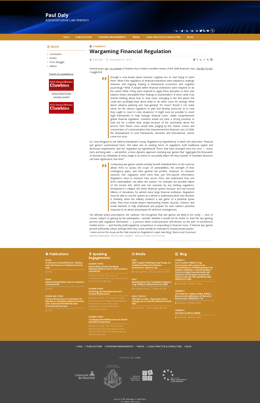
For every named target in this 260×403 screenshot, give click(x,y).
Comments (56, 54)
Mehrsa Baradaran (100, 236)
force (129, 399)
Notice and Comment (122, 236)
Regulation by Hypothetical (161, 141)
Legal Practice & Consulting (163, 37)
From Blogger (57, 62)
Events (53, 58)
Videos (53, 66)
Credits (137, 357)
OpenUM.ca (141, 399)
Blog (190, 37)
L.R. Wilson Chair (128, 402)
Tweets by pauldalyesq (61, 74)
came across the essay (103, 232)
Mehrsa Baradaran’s (128, 141)
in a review (116, 68)
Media (136, 37)
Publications (84, 37)
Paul (66, 37)
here (122, 145)
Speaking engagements (112, 37)
